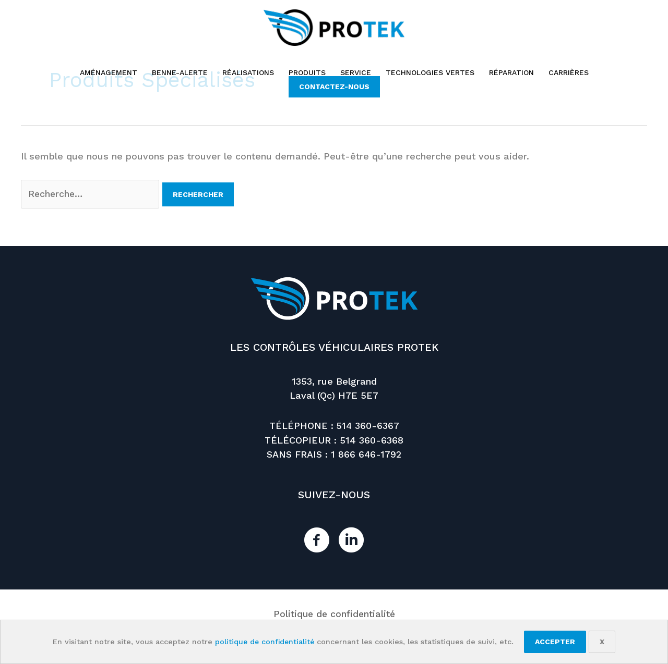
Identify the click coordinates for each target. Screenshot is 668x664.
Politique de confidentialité (334, 613)
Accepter (556, 641)
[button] (334, 86)
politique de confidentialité (264, 641)
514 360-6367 (368, 426)
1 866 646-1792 (366, 454)
